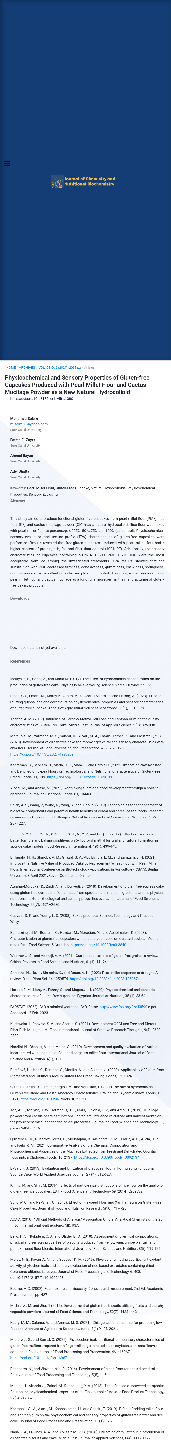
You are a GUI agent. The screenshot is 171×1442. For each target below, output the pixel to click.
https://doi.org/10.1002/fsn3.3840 (98, 945)
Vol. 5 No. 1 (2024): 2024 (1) (60, 367)
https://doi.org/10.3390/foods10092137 (106, 1157)
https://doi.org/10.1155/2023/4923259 (41, 754)
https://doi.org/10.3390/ (40, 1099)
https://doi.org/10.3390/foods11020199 (79, 777)
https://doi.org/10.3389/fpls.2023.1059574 (105, 979)
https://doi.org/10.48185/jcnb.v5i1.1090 (41, 398)
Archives (27, 367)
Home (11, 367)
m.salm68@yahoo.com (29, 424)
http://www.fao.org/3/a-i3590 (123, 1007)
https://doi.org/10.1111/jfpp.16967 (38, 1358)
